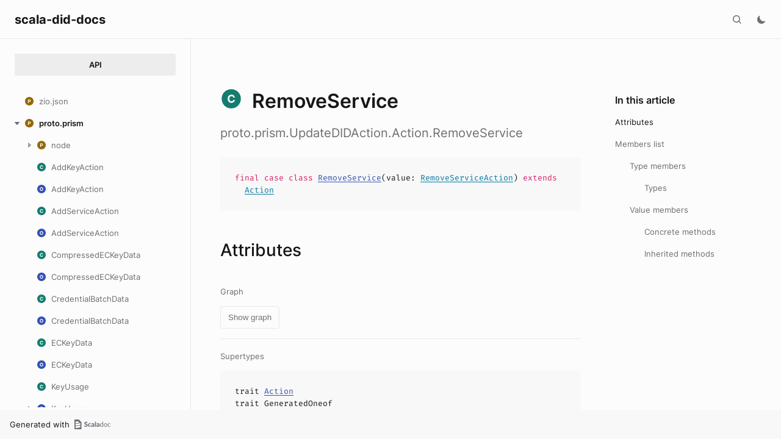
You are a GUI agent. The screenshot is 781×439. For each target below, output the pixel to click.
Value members (659, 210)
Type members (658, 166)
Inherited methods (679, 254)
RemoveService (349, 178)
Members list (639, 144)
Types (655, 188)
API (95, 65)
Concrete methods (680, 232)
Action (259, 190)
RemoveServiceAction (466, 178)
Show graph (250, 317)
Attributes (634, 122)
